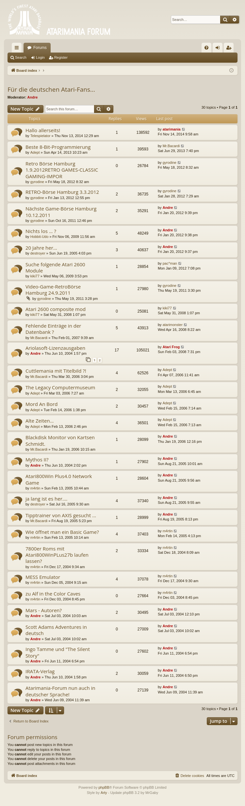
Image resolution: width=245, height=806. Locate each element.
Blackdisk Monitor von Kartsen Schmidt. (60, 440)
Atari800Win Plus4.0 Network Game (58, 479)
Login (40, 57)
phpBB (103, 787)
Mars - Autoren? (43, 610)
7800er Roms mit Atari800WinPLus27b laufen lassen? (57, 555)
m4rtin (35, 488)
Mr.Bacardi (171, 146)
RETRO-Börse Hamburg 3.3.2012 (62, 192)
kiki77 (35, 276)
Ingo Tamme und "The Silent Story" (57, 652)
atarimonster (173, 325)
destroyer (37, 253)
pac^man (170, 263)
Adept (35, 152)
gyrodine (37, 182)
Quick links (18, 49)
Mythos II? (36, 459)
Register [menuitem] (230, 49)
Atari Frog (171, 347)
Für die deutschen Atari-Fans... (51, 89)
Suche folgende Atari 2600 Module (55, 267)
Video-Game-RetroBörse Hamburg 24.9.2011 (53, 289)
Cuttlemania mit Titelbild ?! (55, 370)
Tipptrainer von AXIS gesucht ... (60, 515)
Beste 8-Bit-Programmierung (57, 147)
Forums (40, 47)
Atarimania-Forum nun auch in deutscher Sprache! (60, 691)
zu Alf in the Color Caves (52, 593)
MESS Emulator (42, 577)
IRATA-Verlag (40, 671)
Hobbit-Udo (39, 237)
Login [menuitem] (219, 49)
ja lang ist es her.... (46, 498)
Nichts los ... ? (40, 231)
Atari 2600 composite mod (55, 309)
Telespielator (40, 136)
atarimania (172, 129)
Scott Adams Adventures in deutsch (56, 630)
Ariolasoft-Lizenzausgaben (55, 348)
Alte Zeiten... (39, 420)
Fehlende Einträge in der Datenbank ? (53, 328)
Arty (104, 793)
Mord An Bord (41, 404)
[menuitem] (206, 48)
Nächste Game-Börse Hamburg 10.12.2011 (60, 211)
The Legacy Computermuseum (60, 387)
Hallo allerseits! (42, 130)
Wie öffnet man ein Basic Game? (62, 532)
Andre (32, 97)
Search (20, 57)
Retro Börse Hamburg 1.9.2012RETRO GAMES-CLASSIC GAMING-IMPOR (61, 169)
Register (61, 57)
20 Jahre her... (41, 247)
